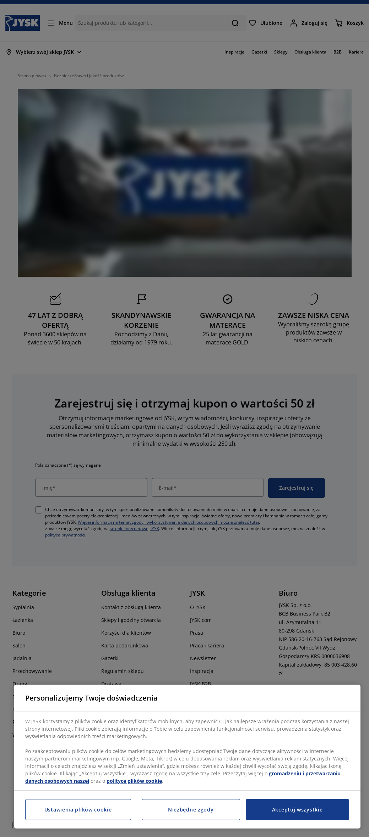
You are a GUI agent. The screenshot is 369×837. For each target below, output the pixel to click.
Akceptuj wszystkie (297, 809)
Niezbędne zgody (191, 809)
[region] (187, 756)
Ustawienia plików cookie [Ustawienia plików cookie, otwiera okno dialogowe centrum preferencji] (78, 809)
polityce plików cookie (134, 780)
